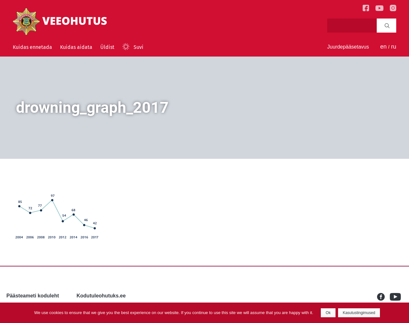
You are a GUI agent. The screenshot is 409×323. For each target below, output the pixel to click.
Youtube (396, 296)
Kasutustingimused (359, 313)
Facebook (383, 296)
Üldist (107, 47)
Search (387, 26)
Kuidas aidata (76, 47)
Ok (328, 313)
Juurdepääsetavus (348, 47)
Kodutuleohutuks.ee (101, 295)
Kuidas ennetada (32, 47)
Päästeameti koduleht (32, 295)
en (383, 46)
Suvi (138, 47)
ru (393, 46)
